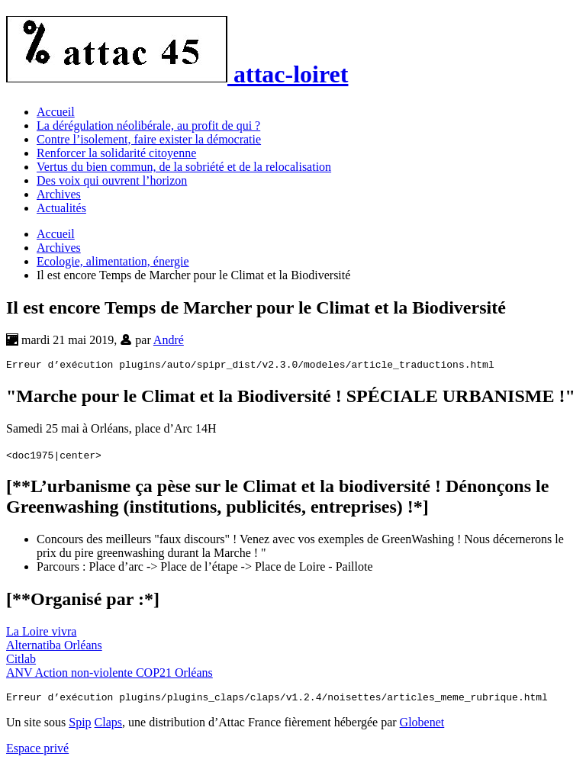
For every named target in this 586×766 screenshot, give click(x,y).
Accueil (56, 111)
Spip (80, 726)
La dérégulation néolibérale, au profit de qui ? (148, 125)
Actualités (61, 207)
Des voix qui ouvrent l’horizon (112, 180)
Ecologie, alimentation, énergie (113, 261)
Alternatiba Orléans (54, 647)
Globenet (422, 726)
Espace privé (37, 752)
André (168, 339)
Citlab (21, 661)
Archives (59, 194)
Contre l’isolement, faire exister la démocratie (149, 139)
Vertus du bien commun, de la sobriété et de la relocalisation (184, 166)
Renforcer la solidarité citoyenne (116, 152)
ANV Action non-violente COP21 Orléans (109, 674)
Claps (108, 726)
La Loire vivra (41, 633)
